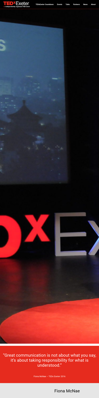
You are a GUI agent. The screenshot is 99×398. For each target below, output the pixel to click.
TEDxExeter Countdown (43, 4)
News (85, 4)
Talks (67, 4)
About (93, 4)
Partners (76, 4)
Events (58, 4)
